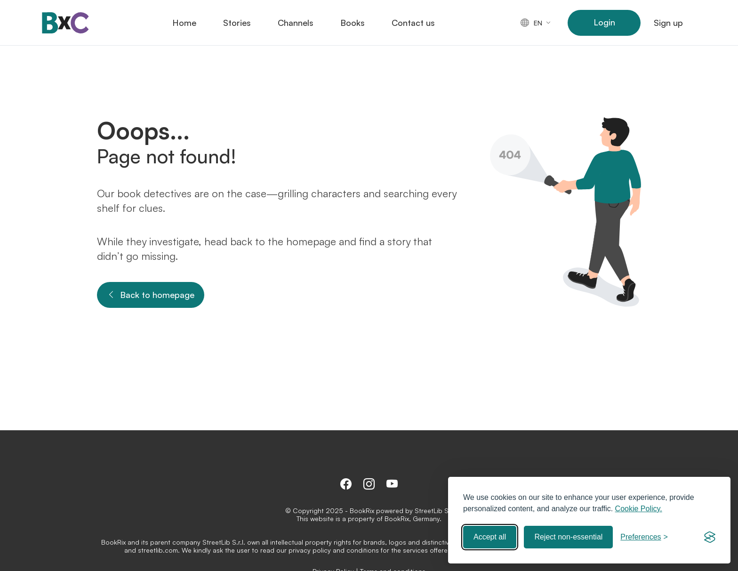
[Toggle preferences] (644, 537)
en (531, 22)
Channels (295, 22)
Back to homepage (150, 295)
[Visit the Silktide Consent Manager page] (709, 537)
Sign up (668, 22)
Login (604, 22)
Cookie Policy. (638, 509)
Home (184, 22)
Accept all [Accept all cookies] (489, 537)
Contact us (413, 22)
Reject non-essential (568, 537)
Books (352, 22)
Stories (237, 22)
